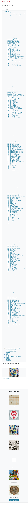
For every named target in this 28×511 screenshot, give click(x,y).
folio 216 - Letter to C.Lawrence (11, 247)
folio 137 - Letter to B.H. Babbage (11, 167)
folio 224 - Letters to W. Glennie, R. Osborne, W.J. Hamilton (15, 255)
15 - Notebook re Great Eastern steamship (10, 349)
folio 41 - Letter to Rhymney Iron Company (12, 69)
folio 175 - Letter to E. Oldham (11, 205)
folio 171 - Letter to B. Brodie (10, 201)
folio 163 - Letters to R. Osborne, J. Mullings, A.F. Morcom (14, 194)
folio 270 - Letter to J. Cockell (11, 302)
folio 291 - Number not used (10, 323)
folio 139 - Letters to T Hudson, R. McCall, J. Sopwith (14, 169)
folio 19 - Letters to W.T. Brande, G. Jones (12, 47)
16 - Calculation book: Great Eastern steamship (11, 350)
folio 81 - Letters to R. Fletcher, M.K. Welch (12, 110)
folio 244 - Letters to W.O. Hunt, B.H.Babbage (13, 275)
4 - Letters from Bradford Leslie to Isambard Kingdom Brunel (13, 15)
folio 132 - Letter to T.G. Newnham (11, 162)
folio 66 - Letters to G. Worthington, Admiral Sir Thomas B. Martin (15, 95)
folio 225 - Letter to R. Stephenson (11, 256)
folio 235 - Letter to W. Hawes (11, 266)
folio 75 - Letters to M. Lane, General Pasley (12, 104)
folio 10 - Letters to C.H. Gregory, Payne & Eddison (13, 38)
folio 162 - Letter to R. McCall (11, 193)
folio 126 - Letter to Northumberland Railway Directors (14, 156)
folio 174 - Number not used (10, 204)
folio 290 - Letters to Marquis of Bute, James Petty (13, 322)
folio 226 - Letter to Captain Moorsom (12, 257)
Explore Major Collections (14, 500)
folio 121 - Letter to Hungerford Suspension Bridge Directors (15, 151)
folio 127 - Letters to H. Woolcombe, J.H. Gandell (13, 157)
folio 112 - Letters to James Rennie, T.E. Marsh (13, 142)
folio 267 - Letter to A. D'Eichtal (11, 299)
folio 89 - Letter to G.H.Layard (11, 118)
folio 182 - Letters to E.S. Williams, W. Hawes (13, 212)
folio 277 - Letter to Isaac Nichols (11, 309)
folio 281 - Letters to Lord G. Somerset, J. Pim (13, 313)
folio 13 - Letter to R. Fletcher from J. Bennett (13, 41)
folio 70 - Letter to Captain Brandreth (11, 99)
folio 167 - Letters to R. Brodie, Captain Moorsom (13, 197)
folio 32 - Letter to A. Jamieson (11, 60)
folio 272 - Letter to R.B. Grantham (11, 304)
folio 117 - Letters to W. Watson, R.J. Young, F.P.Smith (14, 147)
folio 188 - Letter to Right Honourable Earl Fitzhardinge (14, 218)
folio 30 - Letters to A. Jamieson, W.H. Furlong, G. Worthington (15, 58)
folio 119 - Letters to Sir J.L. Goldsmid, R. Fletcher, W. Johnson (15, 149)
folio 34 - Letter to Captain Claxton (11, 62)
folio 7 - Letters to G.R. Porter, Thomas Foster (13, 35)
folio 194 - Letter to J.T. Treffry (11, 224)
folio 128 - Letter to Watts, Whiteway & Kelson (13, 158)
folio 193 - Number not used (10, 223)
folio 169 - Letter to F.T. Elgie (10, 199)
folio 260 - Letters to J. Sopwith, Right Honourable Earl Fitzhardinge (16, 292)
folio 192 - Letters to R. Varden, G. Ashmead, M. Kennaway (14, 222)
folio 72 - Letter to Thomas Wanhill (11, 101)
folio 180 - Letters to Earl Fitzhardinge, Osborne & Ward (14, 210)
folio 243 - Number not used (10, 274)
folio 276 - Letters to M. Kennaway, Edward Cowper (13, 308)
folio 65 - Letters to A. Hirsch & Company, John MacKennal (14, 94)
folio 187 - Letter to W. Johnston (11, 217)
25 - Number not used (7, 359)
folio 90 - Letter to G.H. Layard (11, 119)
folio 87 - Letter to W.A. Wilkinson (11, 116)
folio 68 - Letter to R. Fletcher (11, 97)
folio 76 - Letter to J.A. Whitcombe (11, 105)
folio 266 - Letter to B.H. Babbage (11, 298)
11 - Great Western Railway (8, 345)
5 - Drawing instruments (8, 16)
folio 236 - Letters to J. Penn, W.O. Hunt (12, 267)
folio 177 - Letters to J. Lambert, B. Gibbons (12, 207)
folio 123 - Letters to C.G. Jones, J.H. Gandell (13, 153)
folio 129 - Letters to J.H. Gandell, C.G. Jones (13, 159)
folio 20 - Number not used (10, 48)
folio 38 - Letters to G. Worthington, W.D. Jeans (13, 66)
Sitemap (3, 504)
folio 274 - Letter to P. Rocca (10, 306)
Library (4, 385)
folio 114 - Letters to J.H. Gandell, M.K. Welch (13, 144)
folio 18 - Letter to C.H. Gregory (11, 46)
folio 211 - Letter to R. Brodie (10, 242)
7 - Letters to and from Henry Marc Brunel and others (12, 18)
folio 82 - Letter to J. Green (10, 111)
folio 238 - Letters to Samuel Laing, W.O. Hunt (13, 269)
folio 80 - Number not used (10, 109)
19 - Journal (6, 353)
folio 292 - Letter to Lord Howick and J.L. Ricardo (13, 324)
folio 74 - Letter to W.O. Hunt (10, 103)
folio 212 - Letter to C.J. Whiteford (11, 243)
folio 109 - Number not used (10, 139)
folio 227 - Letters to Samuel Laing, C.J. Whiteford (13, 258)
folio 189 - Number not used (10, 219)
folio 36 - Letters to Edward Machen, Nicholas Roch (13, 64)
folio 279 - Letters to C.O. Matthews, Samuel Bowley (14, 311)
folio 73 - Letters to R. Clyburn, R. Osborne (12, 102)
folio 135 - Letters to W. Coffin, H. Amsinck (12, 165)
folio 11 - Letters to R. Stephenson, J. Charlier (13, 39)
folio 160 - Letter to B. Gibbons (11, 191)
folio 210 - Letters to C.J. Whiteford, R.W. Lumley (13, 241)
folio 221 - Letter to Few (10, 252)
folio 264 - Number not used (10, 296)
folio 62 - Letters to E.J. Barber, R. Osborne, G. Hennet (14, 91)
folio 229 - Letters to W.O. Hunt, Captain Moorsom (13, 260)
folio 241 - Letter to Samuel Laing (11, 272)
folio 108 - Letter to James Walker (11, 138)
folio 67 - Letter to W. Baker (10, 96)
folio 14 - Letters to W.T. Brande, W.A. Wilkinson (13, 42)
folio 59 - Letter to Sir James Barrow (11, 88)
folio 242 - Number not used (10, 273)
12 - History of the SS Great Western (9, 346)
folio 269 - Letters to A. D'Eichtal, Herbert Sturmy (13, 301)
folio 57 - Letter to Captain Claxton (11, 86)
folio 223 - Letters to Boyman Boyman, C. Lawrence (13, 254)
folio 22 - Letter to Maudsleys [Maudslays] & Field (13, 50)
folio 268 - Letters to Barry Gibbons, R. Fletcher (13, 300)
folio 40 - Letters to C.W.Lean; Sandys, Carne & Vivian (14, 68)
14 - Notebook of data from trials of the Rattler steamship (12, 348)
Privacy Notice (7, 504)
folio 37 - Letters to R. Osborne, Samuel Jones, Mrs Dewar (14, 65)
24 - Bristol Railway (7, 358)
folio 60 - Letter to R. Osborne (11, 89)
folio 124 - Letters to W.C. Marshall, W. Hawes (13, 154)
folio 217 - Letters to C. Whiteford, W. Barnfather (13, 248)
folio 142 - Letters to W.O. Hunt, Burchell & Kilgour (13, 172)
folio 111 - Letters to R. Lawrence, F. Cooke (12, 141)
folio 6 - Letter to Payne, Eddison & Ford (12, 34)
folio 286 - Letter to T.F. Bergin (11, 318)
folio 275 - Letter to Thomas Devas (11, 307)
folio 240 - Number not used (10, 271)
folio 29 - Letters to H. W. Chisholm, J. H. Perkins (13, 57)
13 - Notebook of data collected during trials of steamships (12, 347)
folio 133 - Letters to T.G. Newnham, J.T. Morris (13, 163)
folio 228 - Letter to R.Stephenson (11, 259)
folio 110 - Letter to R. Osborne (11, 140)
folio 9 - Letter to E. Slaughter (11, 37)
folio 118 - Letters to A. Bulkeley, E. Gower (12, 148)
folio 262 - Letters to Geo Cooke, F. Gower (12, 294)
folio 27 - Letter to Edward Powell (11, 55)
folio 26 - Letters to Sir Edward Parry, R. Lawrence (13, 54)
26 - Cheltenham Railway (8, 360)
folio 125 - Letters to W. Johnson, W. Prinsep (12, 155)
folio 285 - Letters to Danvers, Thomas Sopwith (13, 317)
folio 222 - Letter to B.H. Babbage (11, 253)
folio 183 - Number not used (10, 213)
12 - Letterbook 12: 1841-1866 (10, 344)
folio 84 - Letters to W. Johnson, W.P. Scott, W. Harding (14, 113)
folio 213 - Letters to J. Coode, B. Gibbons (12, 244)
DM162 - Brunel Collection (7, 11)
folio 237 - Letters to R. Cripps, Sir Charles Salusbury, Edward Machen (16, 268)
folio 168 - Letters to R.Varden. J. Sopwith (12, 198)
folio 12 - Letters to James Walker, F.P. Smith (12, 40)
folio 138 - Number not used (10, 168)
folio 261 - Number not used (10, 293)
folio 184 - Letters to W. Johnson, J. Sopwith (12, 214)
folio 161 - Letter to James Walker (11, 192)
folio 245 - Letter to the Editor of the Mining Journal (13, 276)
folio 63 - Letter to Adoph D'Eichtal (11, 92)
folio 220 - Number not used (10, 251)
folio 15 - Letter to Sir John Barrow (11, 43)
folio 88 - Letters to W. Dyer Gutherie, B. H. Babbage (14, 117)
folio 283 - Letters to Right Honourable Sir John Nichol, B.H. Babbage (16, 315)
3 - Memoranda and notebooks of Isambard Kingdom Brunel (13, 14)
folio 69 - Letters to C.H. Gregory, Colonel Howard (13, 98)
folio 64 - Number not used (10, 93)
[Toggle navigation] (25, 1)
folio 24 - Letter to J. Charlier (10, 52)
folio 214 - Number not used (10, 245)
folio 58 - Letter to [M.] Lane (10, 87)
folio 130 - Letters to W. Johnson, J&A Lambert (13, 160)
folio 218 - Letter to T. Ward (10, 249)
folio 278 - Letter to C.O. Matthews (11, 310)
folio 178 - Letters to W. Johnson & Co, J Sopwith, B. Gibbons (15, 208)
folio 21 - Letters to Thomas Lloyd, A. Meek (12, 49)
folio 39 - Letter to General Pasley (11, 67)
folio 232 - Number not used (10, 263)
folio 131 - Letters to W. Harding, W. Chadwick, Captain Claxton (15, 161)
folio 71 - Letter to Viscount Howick (11, 100)
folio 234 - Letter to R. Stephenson (11, 265)
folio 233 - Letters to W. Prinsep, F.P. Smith (12, 264)
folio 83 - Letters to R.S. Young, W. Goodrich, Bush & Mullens (15, 112)
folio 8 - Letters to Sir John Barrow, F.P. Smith (13, 36)
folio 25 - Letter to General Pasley (11, 53)
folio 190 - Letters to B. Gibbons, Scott (12, 220)
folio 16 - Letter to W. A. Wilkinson (11, 44)
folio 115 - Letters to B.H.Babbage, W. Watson (13, 145)
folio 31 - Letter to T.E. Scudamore (11, 59)
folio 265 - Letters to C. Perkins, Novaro (12, 297)
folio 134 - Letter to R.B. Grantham (11, 164)
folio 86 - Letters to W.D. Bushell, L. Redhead (13, 115)
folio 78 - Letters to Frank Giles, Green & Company (13, 107)
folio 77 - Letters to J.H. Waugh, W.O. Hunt (12, 106)
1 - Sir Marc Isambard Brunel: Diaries (10, 12)
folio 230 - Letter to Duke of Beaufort (12, 261)
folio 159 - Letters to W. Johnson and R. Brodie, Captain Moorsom (15, 190)
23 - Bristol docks (7, 357)
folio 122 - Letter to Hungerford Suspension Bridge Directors (15, 152)
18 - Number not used (7, 352)
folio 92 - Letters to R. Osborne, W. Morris (12, 121)
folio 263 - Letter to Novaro (10, 295)
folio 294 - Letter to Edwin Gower (11, 326)
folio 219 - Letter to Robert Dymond (11, 250)
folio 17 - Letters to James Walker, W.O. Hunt (13, 45)
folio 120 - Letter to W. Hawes (11, 150)
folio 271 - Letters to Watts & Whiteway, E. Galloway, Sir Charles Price (16, 303)
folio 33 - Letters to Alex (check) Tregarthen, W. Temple (14, 61)
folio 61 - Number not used (10, 90)
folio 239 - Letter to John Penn (11, 270)
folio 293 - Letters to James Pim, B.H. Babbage (13, 325)
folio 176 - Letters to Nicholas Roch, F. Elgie (12, 206)
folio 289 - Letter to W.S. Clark (11, 321)
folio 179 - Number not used (10, 209)
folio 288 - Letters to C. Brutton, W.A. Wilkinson (13, 320)
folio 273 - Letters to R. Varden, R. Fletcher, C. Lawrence (14, 305)
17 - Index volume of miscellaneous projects (10, 351)
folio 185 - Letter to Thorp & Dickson (12, 215)
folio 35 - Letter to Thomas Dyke (11, 63)
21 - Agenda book (7, 355)
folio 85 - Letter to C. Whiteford (11, 114)
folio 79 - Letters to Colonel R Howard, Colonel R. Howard (14, 108)
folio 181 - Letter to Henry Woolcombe (12, 211)
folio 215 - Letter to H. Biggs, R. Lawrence (12, 246)
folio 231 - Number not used (10, 262)
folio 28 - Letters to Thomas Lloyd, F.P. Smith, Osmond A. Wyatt (15, 56)
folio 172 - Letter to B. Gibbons (11, 202)
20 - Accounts (6, 354)
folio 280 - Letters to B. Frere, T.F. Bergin (12, 312)
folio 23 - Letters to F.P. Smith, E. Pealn (12, 51)
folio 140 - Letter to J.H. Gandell (11, 170)
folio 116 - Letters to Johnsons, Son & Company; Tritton (14, 146)
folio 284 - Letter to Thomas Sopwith (11, 316)
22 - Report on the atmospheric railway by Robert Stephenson (13, 356)
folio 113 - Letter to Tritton (10, 143)
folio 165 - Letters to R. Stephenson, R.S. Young (13, 195)
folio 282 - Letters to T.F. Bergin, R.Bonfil (12, 314)
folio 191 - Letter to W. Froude (11, 221)
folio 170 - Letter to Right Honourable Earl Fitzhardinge (14, 200)
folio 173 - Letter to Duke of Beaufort (12, 203)
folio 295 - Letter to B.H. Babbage (11, 327)
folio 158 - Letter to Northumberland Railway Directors (14, 189)
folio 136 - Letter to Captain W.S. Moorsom (12, 166)
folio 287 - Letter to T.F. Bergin (11, 319)
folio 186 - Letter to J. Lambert (11, 216)
